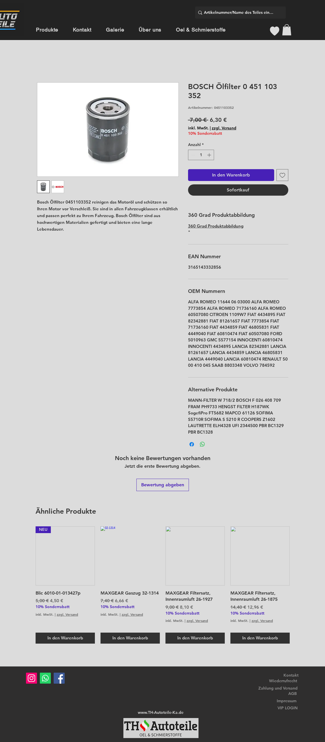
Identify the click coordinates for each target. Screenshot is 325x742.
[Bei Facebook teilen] (191, 444)
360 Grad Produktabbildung (215, 226)
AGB (292, 693)
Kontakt (290, 675)
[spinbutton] (201, 155)
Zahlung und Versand (278, 688)
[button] (286, 29)
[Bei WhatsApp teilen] (202, 444)
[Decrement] (192, 155)
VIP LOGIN (288, 707)
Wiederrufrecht (283, 680)
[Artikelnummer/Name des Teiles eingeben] (239, 12)
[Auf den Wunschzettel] (282, 175)
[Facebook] (59, 678)
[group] (162, 585)
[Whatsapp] (45, 678)
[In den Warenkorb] (65, 638)
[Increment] (209, 155)
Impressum (286, 700)
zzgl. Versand (224, 128)
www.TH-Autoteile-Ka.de (161, 712)
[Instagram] (31, 678)
